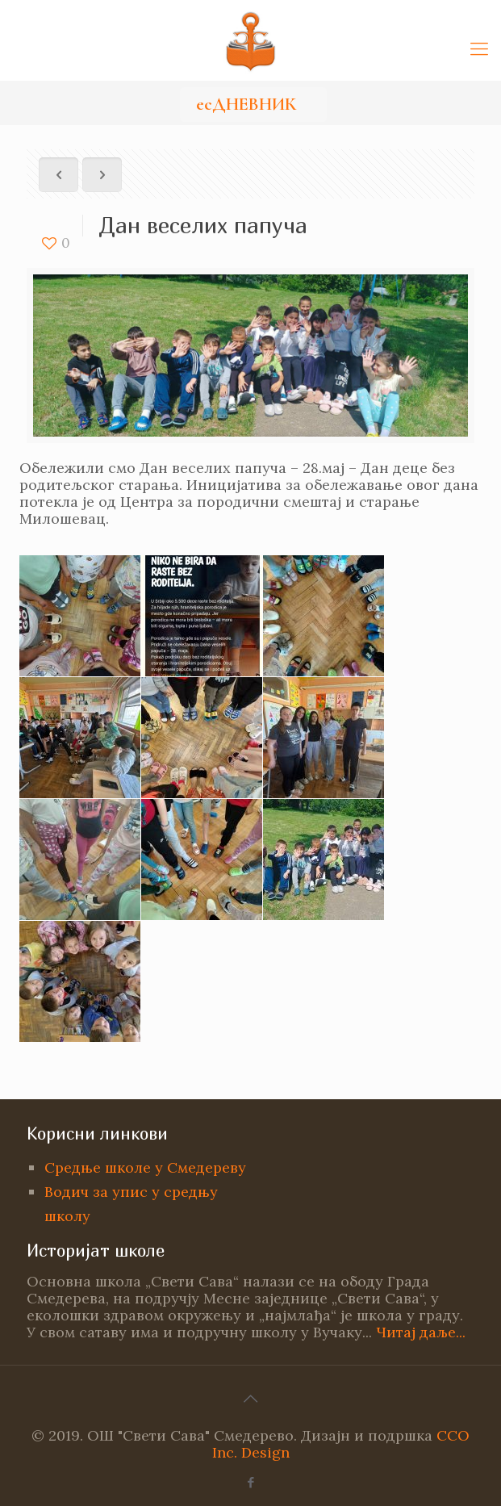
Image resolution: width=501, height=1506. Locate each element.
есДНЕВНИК (246, 104)
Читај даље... (421, 1332)
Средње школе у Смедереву (145, 1167)
